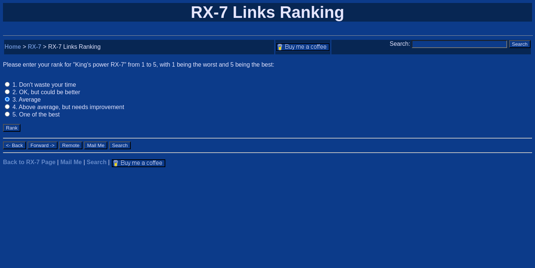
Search (96, 162)
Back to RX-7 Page (29, 162)
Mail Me (71, 162)
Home (12, 47)
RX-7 (34, 47)
